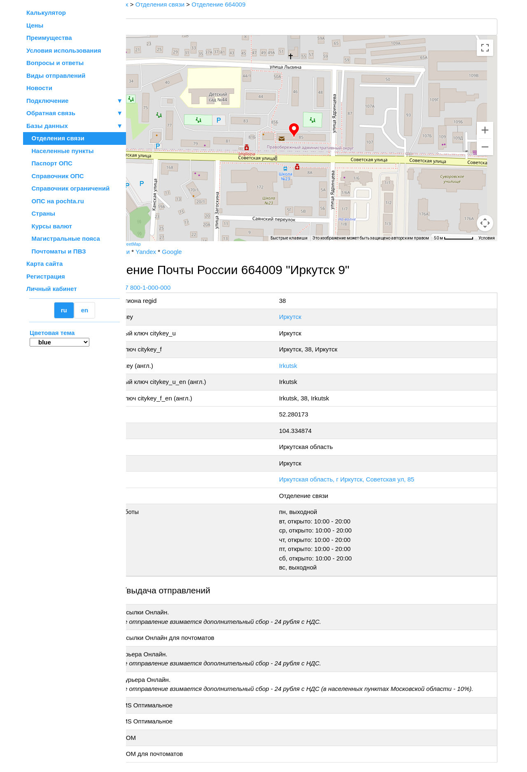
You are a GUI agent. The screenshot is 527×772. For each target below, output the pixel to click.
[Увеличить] (485, 130)
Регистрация (45, 276)
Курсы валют (49, 226)
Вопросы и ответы (55, 62)
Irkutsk (311, 365)
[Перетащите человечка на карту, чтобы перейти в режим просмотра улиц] (485, 223)
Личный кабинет (51, 288)
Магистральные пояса (63, 238)
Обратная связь (74, 113)
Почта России (152, 251)
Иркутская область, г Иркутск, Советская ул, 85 (369, 479)
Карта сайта (44, 263)
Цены (34, 25)
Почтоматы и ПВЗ (56, 251)
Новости (39, 87)
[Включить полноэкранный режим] (485, 48)
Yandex (187, 251)
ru (64, 310)
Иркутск (313, 316)
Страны (40, 213)
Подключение (74, 101)
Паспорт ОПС (49, 163)
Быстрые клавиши (289, 238)
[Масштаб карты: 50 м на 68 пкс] (453, 238)
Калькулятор (46, 12)
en (85, 310)
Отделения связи (55, 138)
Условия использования (63, 50)
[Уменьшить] (485, 147)
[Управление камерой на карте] (485, 193)
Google (214, 251)
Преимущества (49, 37)
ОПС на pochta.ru (55, 201)
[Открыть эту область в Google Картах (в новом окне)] (148, 235)
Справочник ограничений (68, 188)
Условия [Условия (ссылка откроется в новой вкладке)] (486, 238)
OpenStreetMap (167, 244)
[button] (315, 130)
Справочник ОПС (55, 175)
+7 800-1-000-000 (188, 287)
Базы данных (47, 125)
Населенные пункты (60, 150)
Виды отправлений (55, 75)
